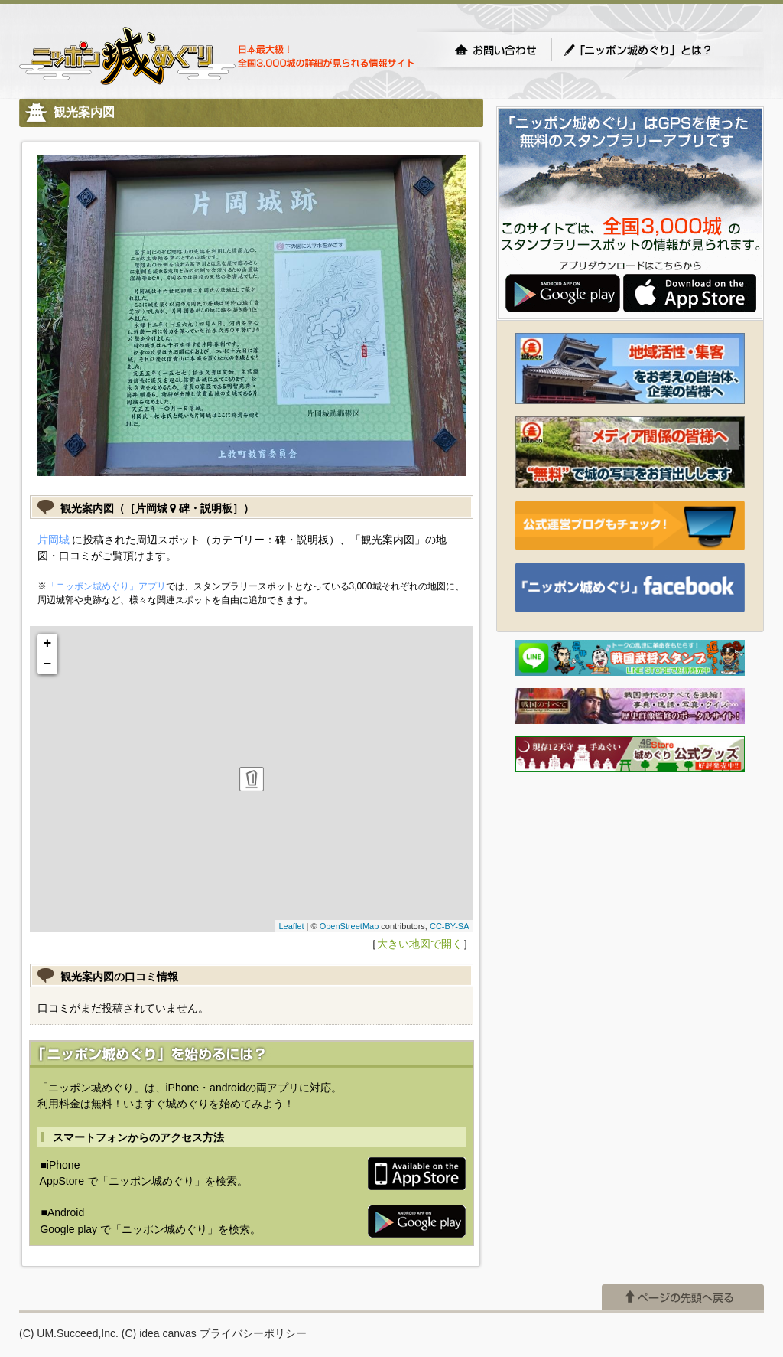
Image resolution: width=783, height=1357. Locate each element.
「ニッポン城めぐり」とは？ (653, 50)
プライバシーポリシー (253, 1333)
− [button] (48, 664)
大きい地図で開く (420, 944)
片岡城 (53, 539)
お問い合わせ (495, 50)
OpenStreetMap (349, 926)
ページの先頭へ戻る (683, 1297)
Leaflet (291, 926)
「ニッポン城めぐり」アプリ (106, 586)
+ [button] (48, 643)
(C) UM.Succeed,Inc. (69, 1333)
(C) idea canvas (159, 1333)
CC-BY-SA (449, 926)
